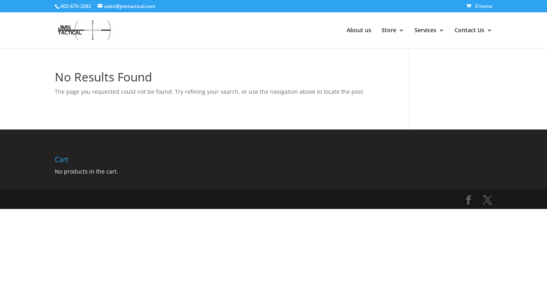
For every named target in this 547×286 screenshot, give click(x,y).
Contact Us (469, 30)
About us (359, 30)
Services (425, 30)
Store (389, 30)
